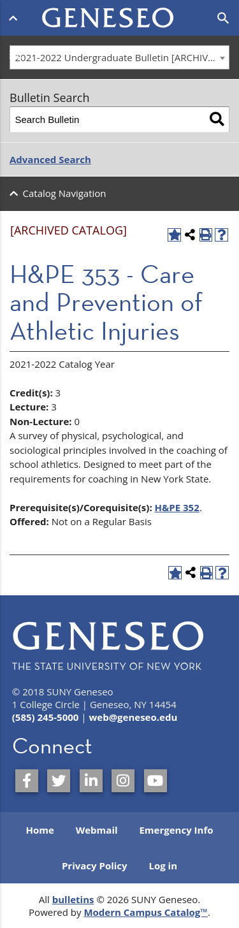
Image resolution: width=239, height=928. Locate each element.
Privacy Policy (94, 865)
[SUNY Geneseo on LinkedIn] (91, 780)
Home (39, 829)
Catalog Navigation (64, 193)
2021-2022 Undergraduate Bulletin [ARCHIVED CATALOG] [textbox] (122, 57)
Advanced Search (50, 159)
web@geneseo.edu (133, 717)
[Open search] (223, 18)
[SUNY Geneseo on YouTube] (155, 780)
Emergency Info (176, 829)
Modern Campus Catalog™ (145, 912)
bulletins (73, 899)
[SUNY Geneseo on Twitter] (58, 780)
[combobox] (119, 57)
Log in (162, 865)
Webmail (97, 829)
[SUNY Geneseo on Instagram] (123, 780)
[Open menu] (16, 18)
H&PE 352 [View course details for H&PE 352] (177, 507)
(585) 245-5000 (45, 717)
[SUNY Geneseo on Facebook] (26, 780)
